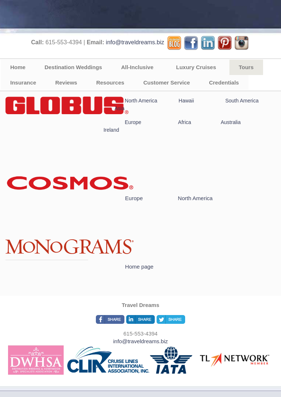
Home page (139, 266)
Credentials (224, 82)
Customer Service (166, 82)
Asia (119, 108)
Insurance (23, 82)
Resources (110, 82)
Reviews (66, 82)
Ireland (111, 130)
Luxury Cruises (196, 67)
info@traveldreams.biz (135, 42)
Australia (230, 122)
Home (18, 67)
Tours (246, 67)
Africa (184, 122)
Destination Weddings (73, 67)
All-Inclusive (137, 67)
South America (242, 101)
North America (141, 101)
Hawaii (187, 101)
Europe (133, 122)
